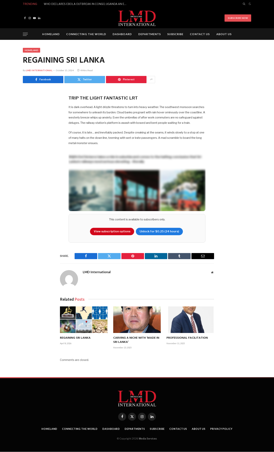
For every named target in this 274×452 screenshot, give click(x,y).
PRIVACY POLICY (223, 429)
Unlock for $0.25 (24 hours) (160, 231)
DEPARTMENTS (149, 34)
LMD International (39, 70)
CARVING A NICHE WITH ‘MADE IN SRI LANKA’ (136, 340)
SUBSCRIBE (175, 34)
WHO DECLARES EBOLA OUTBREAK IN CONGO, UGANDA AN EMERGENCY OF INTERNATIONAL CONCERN (86, 4)
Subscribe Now (238, 18)
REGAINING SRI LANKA (75, 338)
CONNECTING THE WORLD (86, 34)
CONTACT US (200, 34)
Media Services (148, 438)
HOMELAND (51, 34)
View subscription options (112, 231)
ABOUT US (224, 34)
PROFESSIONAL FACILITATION (187, 338)
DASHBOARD (122, 34)
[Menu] (25, 34)
